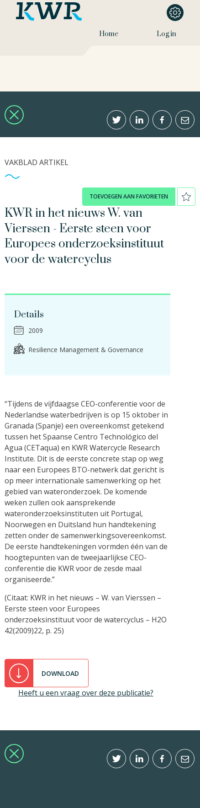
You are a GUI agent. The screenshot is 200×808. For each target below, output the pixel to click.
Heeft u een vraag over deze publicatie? (85, 693)
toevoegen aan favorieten (128, 196)
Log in (166, 34)
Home (108, 34)
